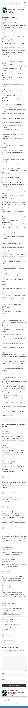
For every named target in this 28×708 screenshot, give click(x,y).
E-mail (4, 679)
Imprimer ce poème (7, 415)
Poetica (3, 699)
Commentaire (5, 655)
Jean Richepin (6, 420)
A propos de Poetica (12, 703)
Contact (18, 703)
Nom (3, 673)
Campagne (16, 420)
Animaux (11, 420)
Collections (4, 703)
